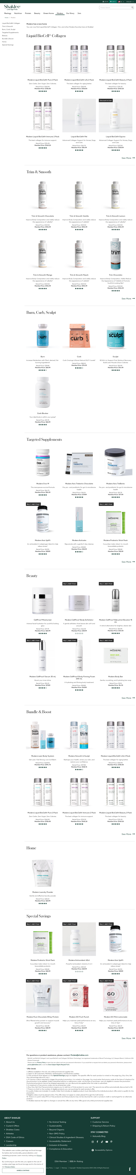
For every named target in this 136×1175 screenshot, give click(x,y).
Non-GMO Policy (57, 1133)
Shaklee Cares (12, 1129)
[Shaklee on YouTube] (107, 1142)
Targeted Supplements (10, 32)
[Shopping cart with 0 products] (113, 1)
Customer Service (100, 1122)
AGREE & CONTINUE (23, 1170)
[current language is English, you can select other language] (130, 1)
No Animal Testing (57, 1122)
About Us (10, 1122)
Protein (28, 13)
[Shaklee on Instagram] (93, 1142)
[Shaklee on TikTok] (102, 1140)
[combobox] (115, 7)
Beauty (37, 13)
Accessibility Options (103, 1150)
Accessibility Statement (60, 1141)
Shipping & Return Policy (103, 1126)
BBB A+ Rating (76, 1161)
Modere (60, 13)
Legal (57, 1168)
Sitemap (64, 1168)
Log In (105, 1)
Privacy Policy (48, 1168)
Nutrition (18, 13)
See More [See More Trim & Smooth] (128, 298)
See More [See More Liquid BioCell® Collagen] (128, 158)
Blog (98, 1136)
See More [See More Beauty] (128, 698)
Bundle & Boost (7, 39)
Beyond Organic (56, 1129)
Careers (9, 1141)
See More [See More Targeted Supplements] (128, 561)
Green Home (48, 13)
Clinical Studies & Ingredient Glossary (66, 1137)
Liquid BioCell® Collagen (11, 23)
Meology (7, 13)
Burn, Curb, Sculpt (8, 29)
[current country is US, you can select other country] (121, 1)
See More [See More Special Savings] (128, 1038)
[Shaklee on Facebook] (97, 1142)
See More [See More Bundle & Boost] (128, 834)
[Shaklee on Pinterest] (111, 1142)
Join (79, 13)
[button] (130, 1169)
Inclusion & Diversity (58, 1145)
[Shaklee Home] (12, 7)
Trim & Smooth (7, 26)
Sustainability (55, 1126)
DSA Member (61, 1161)
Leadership (11, 1145)
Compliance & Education (60, 1149)
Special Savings (7, 45)
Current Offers (12, 1126)
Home (6, 17)
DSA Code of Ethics (15, 1137)
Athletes (10, 1133)
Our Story (70, 13)
